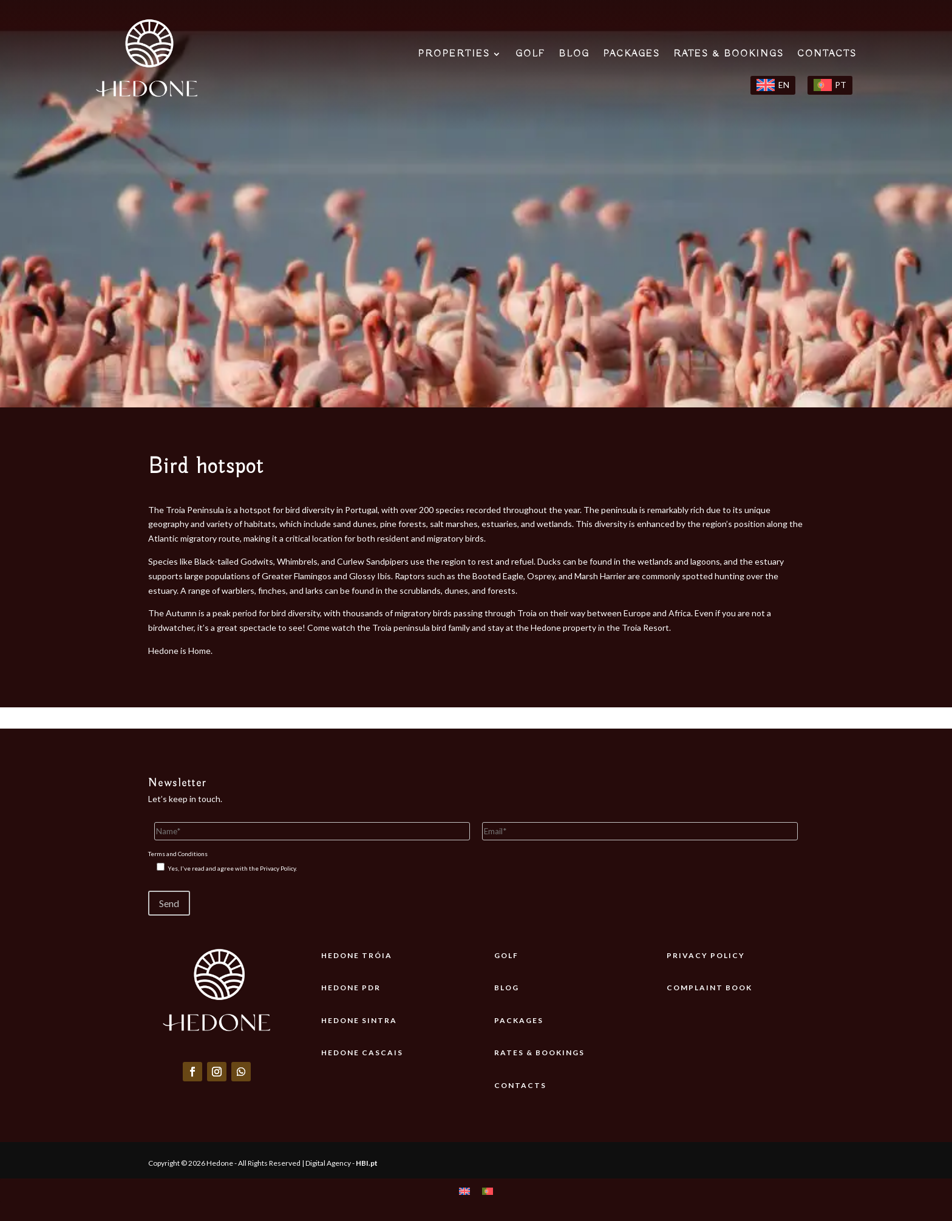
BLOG (574, 55)
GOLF (530, 55)
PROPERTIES (454, 55)
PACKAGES (631, 55)
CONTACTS (827, 55)
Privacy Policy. (278, 868)
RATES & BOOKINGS (728, 55)
